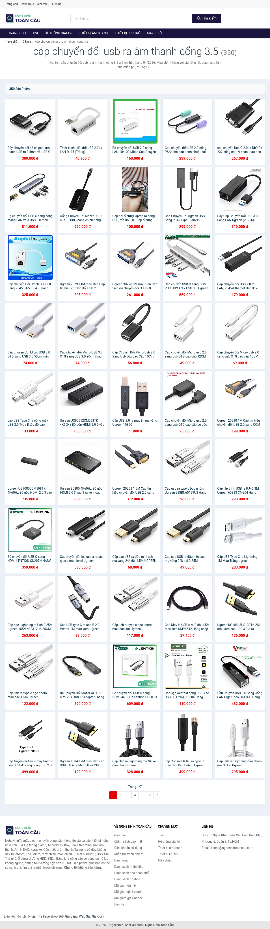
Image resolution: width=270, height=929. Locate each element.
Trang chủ (11, 4)
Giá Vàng (71, 916)
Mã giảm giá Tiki (125, 885)
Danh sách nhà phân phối (131, 873)
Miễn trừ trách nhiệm (128, 854)
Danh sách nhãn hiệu (128, 866)
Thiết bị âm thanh (93, 33)
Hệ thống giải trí (58, 33)
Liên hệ (57, 4)
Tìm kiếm (207, 18)
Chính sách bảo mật (128, 841)
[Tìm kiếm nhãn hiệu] (131, 18)
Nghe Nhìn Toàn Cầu (159, 925)
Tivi (35, 33)
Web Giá (85, 916)
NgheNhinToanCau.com (126, 925)
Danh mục (27, 4)
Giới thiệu (43, 4)
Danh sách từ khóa (127, 879)
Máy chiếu (155, 33)
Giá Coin (98, 916)
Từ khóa (26, 41)
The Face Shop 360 (50, 916)
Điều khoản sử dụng (128, 848)
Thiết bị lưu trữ (127, 33)
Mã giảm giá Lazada (128, 892)
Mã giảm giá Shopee (128, 898)
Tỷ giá (31, 916)
